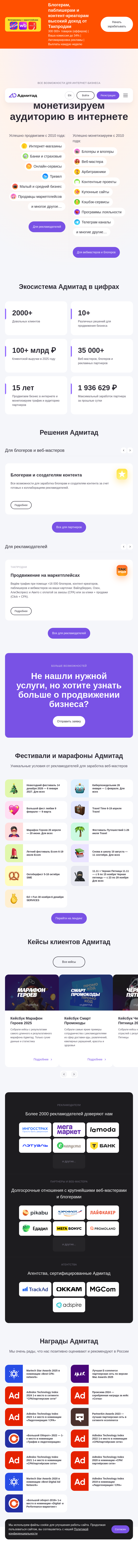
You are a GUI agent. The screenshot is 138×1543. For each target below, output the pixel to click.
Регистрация (108, 59)
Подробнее (21, 505)
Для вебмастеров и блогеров (96, 252)
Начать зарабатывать (117, 24)
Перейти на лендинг (69, 920)
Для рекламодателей (47, 226)
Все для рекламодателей (69, 633)
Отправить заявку (69, 721)
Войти (85, 59)
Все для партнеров (69, 527)
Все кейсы (69, 963)
